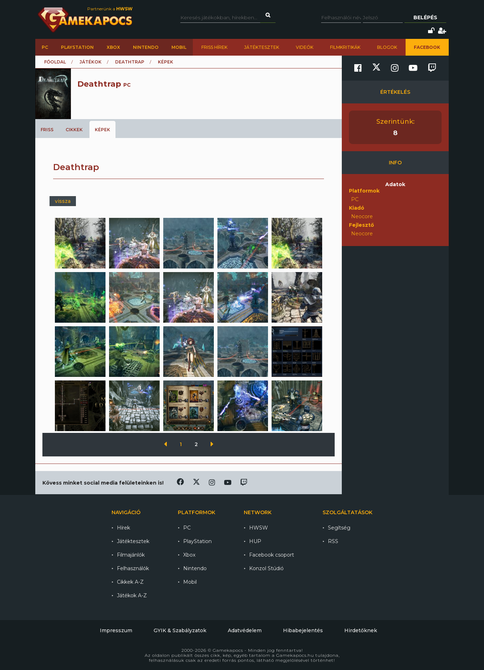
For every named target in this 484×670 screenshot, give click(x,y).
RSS (333, 541)
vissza (63, 201)
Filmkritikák (345, 47)
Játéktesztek (261, 47)
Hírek (123, 528)
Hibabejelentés (303, 630)
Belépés (425, 17)
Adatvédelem (245, 630)
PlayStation (77, 47)
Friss (47, 129)
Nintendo (146, 47)
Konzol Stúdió (266, 568)
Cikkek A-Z (130, 582)
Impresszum (116, 630)
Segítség (339, 528)
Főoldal (55, 62)
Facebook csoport (271, 555)
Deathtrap (129, 62)
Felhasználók (133, 568)
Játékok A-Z (132, 595)
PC (45, 47)
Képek (102, 129)
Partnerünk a (110, 8)
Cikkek (74, 129)
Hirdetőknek (360, 630)
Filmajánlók (131, 555)
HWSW (258, 528)
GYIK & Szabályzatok (180, 630)
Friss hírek (214, 47)
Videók (304, 47)
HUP (255, 541)
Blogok (387, 47)
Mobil (178, 47)
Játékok (90, 62)
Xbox (113, 47)
